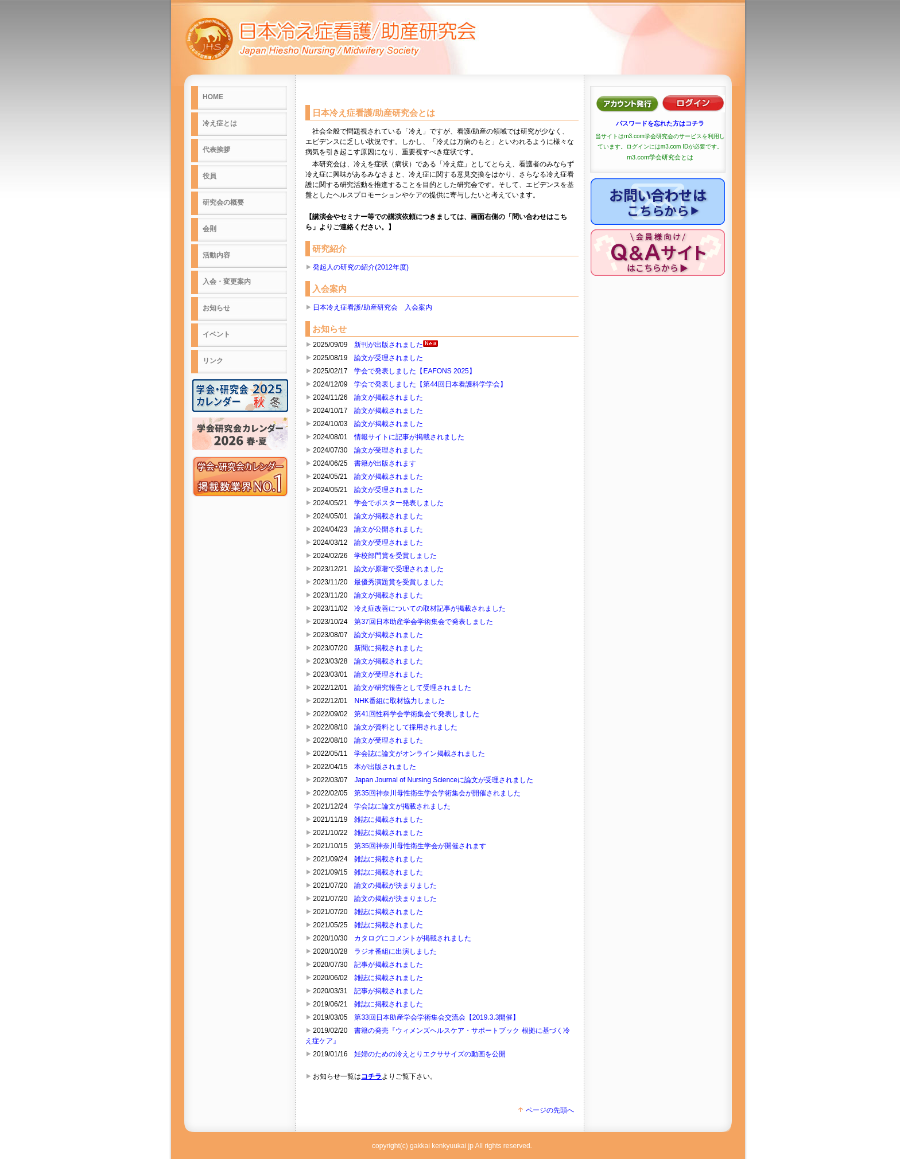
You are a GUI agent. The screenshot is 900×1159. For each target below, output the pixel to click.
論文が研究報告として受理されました (412, 688)
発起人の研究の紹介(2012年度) (361, 267)
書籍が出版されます (385, 463)
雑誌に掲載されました (388, 819)
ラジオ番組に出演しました (395, 951)
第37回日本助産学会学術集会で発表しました (423, 622)
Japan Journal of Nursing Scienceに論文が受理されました (443, 780)
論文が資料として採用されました (405, 727)
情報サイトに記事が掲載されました (409, 437)
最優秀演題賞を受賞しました (399, 582)
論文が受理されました (388, 358)
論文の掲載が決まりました (395, 885)
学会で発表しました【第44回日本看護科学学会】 (430, 384)
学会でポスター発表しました (399, 503)
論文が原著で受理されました (399, 569)
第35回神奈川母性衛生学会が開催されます (420, 846)
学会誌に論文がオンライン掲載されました (419, 754)
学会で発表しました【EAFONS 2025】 (414, 371)
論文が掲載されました (388, 397)
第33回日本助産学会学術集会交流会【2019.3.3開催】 (436, 1017)
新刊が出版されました (396, 345)
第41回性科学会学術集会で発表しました (416, 714)
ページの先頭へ (545, 1110)
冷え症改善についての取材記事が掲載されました (430, 608)
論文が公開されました (388, 529)
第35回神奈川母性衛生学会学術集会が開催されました (437, 793)
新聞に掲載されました (388, 648)
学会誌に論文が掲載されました (402, 806)
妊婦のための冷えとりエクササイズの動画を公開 (430, 1054)
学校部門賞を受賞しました (395, 556)
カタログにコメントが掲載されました (412, 938)
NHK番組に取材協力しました (399, 701)
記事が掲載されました (388, 965)
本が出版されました (385, 767)
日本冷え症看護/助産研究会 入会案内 (372, 307)
